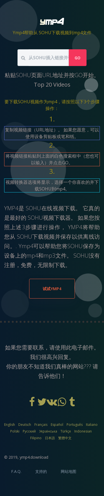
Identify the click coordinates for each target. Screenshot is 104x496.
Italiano (92, 424)
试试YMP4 (52, 288)
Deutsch (24, 424)
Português (75, 424)
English (9, 424)
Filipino (36, 438)
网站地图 (68, 471)
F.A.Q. (16, 471)
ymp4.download (34, 457)
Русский (29, 431)
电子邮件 (83, 347)
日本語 (50, 438)
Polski (14, 431)
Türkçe (65, 431)
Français (40, 424)
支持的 (41, 471)
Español (57, 424)
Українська (48, 431)
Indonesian (83, 431)
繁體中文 (65, 438)
